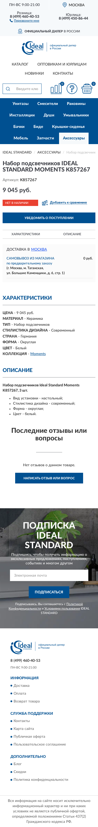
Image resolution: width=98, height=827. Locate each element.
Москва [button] (39, 249)
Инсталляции (22, 115)
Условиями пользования (62, 608)
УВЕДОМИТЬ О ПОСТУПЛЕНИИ (49, 218)
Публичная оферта (29, 737)
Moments (38, 354)
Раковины (76, 104)
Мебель (21, 138)
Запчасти (45, 138)
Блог (18, 764)
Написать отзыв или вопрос (49, 478)
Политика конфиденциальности (41, 780)
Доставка (22, 686)
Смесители (47, 104)
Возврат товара (27, 701)
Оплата (20, 693)
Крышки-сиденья (68, 127)
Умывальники (76, 115)
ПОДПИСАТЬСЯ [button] (49, 592)
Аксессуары (74, 138)
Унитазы (20, 104)
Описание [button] (72, 234)
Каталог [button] (20, 64)
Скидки (20, 772)
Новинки (34, 73)
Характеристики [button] (25, 234)
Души (49, 115)
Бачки (19, 127)
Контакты (63, 73)
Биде (38, 127)
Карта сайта (24, 729)
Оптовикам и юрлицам (62, 64)
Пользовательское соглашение (40, 744)
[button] (24, 20)
